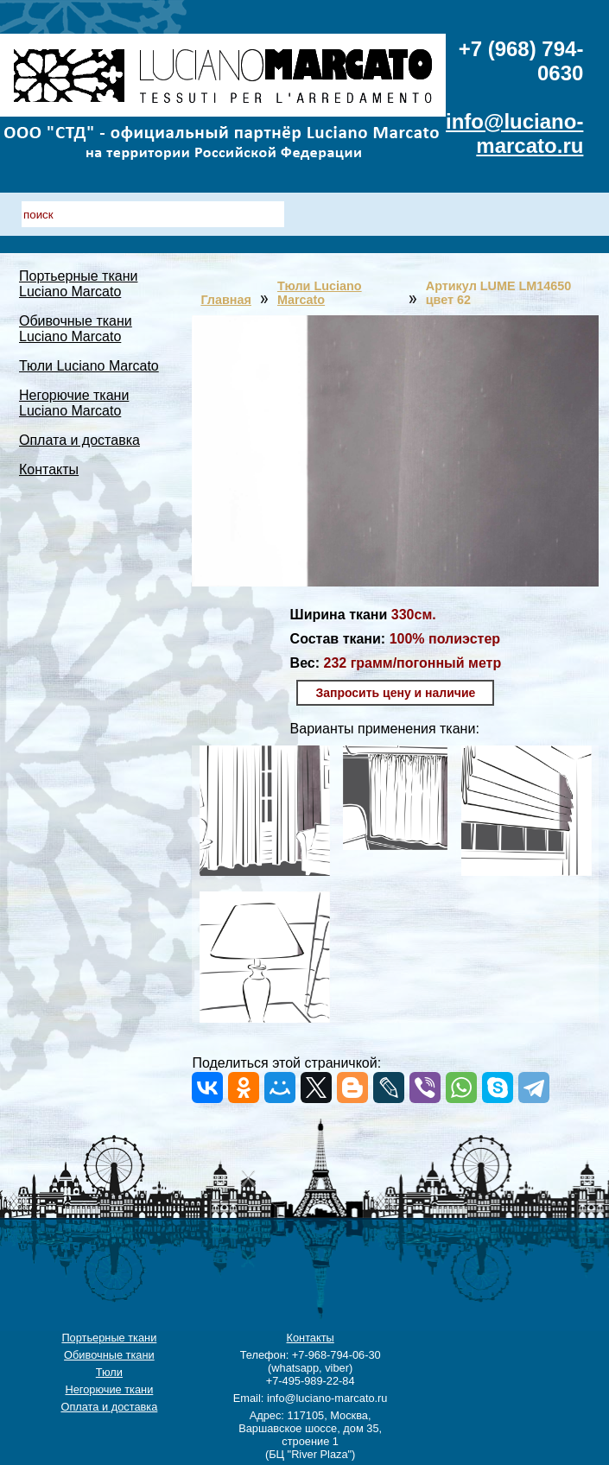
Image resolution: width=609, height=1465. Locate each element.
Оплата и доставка (79, 440)
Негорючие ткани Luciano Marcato (74, 403)
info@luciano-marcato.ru (514, 133)
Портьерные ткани (108, 1337)
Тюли (109, 1372)
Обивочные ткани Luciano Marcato (75, 329)
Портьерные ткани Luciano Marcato (78, 284)
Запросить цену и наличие (395, 693)
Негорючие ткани (109, 1389)
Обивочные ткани (109, 1354)
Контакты (49, 469)
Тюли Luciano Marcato (89, 365)
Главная (225, 300)
